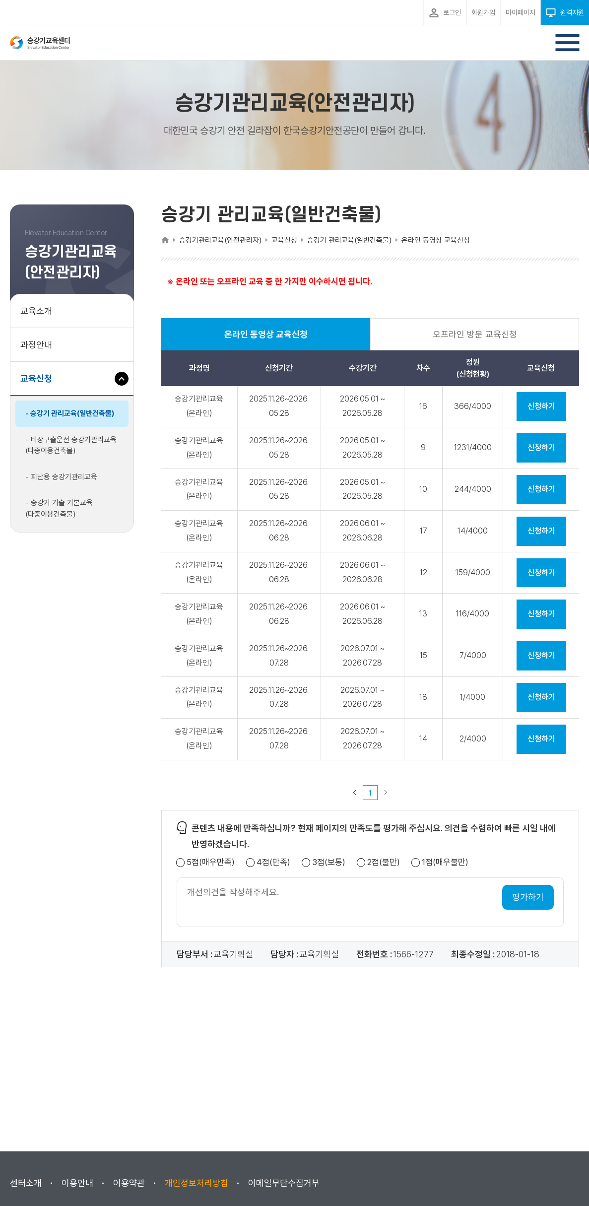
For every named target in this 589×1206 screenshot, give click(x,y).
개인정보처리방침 (196, 1183)
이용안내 (77, 1183)
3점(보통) (328, 862)
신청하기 (541, 406)
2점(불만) (383, 862)
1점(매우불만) (445, 862)
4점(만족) (273, 862)
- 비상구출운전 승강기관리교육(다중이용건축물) (71, 445)
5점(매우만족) (211, 862)
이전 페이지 (354, 792)
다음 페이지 (386, 792)
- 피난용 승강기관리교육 (61, 476)
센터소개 (26, 1183)
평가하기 (528, 897)
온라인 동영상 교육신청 (266, 339)
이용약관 (129, 1183)
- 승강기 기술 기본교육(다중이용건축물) (59, 508)
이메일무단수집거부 (284, 1183)
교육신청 (40, 383)
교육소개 (36, 311)
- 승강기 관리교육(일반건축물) (70, 413)
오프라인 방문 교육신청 (475, 334)
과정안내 (36, 344)
